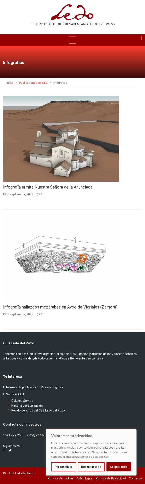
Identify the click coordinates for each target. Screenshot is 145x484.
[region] (91, 452)
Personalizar (63, 466)
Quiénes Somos (22, 401)
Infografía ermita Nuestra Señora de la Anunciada (47, 187)
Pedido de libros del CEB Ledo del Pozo (38, 410)
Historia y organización (27, 406)
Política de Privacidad (111, 478)
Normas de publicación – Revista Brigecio (34, 387)
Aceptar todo (119, 466)
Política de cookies (61, 478)
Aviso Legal (85, 478)
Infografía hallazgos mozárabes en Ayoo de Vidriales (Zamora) (60, 307)
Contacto (135, 478)
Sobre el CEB (15, 394)
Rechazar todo (91, 466)
